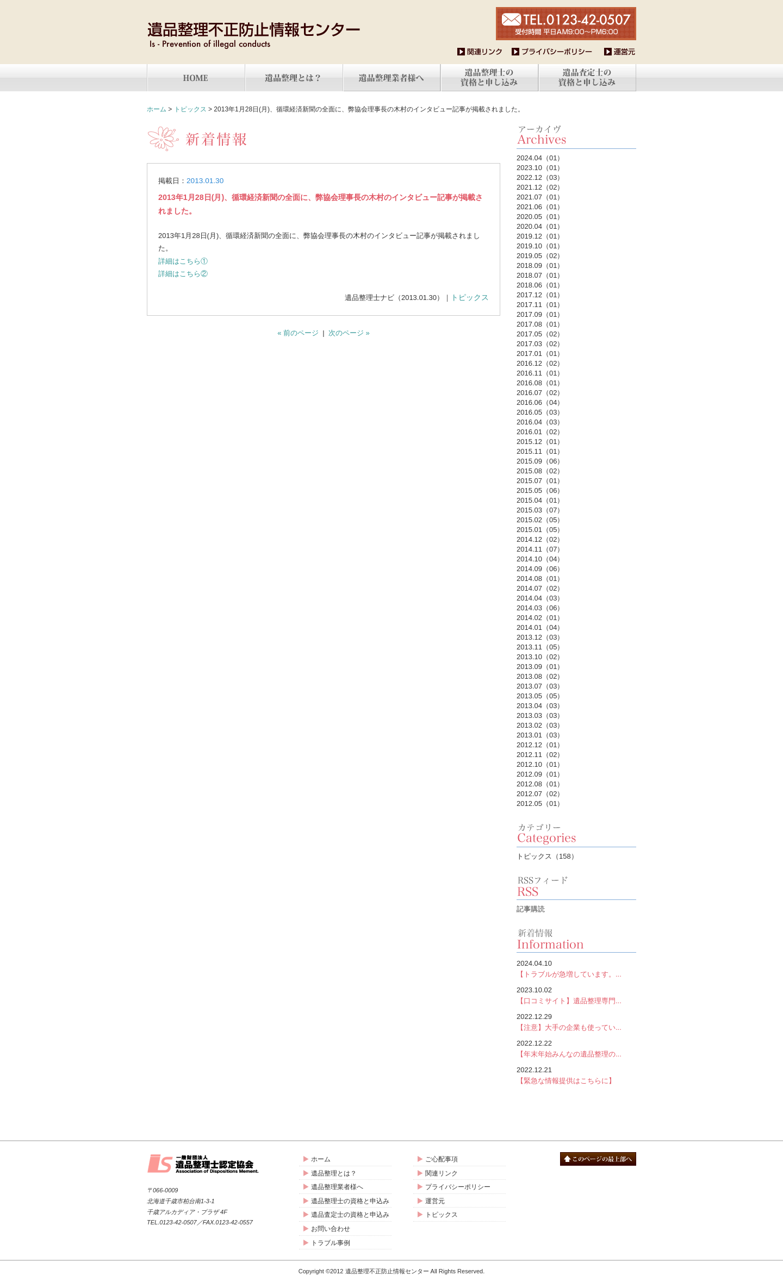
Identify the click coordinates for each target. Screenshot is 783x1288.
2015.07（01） (540, 480)
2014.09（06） (540, 568)
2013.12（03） (540, 637)
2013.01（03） (540, 735)
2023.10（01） (540, 167)
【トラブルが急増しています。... (576, 968)
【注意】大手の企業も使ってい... (576, 1021)
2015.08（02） (540, 470)
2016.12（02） (540, 363)
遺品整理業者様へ (337, 1187)
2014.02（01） (540, 617)
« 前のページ (298, 333)
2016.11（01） (540, 373)
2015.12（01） (540, 441)
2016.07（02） (540, 392)
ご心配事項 (441, 1159)
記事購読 (531, 908)
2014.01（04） (540, 627)
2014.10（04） (540, 558)
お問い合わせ (330, 1229)
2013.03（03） (540, 715)
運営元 (435, 1201)
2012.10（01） (540, 764)
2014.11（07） (540, 549)
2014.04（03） (540, 598)
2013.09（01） (540, 666)
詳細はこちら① (183, 261)
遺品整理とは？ (334, 1173)
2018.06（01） (540, 285)
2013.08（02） (540, 676)
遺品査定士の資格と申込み (350, 1214)
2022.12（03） (540, 177)
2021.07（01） (540, 197)
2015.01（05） (540, 529)
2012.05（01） (540, 803)
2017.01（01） (540, 353)
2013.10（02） (540, 656)
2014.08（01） (540, 578)
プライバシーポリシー (457, 1187)
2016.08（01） (540, 382)
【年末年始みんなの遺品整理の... (576, 1048)
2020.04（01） (540, 226)
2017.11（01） (540, 304)
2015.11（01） (540, 451)
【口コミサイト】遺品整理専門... (576, 995)
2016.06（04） (540, 402)
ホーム (156, 109)
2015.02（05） (540, 519)
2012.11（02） (540, 754)
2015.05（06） (540, 490)
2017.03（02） (540, 343)
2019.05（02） (540, 255)
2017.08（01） (540, 324)
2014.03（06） (540, 607)
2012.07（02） (540, 793)
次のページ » (349, 333)
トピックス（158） (547, 856)
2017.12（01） (540, 294)
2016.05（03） (540, 412)
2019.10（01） (540, 245)
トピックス (190, 109)
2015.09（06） (540, 461)
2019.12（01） (540, 236)
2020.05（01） (540, 216)
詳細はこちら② (183, 274)
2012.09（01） (540, 774)
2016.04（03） (540, 422)
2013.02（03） (540, 725)
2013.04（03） (540, 705)
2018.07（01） (540, 275)
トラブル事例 (330, 1243)
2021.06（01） (540, 206)
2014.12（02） (540, 539)
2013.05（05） (540, 695)
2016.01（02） (540, 431)
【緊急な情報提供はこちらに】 (576, 1075)
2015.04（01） (540, 500)
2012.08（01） (540, 783)
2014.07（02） (540, 588)
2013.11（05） (540, 647)
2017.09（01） (540, 314)
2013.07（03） (540, 686)
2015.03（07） (540, 510)
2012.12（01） (540, 744)
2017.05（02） (540, 333)
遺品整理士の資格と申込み (350, 1201)
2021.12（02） (540, 187)
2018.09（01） (540, 265)
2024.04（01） (540, 157)
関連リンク (441, 1173)
